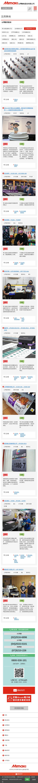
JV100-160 (16, 211)
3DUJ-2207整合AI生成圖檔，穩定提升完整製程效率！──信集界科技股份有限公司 (18, 109)
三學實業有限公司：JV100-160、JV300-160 (17, 387)
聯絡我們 (7, 750)
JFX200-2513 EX (16, 378)
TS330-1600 (16, 263)
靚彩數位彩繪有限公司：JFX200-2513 (15, 443)
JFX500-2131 (30, 377)
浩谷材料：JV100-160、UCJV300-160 (15, 173)
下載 (6, 745)
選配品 (6, 735)
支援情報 (7, 740)
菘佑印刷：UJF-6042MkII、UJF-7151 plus (16, 271)
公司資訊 (7, 760)
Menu (35, 8)
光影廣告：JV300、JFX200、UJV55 (15, 501)
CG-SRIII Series (16, 561)
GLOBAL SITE (7, 8)
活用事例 (7, 725)
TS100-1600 (22, 263)
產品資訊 (7, 720)
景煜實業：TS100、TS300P (12, 220)
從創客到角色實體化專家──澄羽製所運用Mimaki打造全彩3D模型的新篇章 (19, 50)
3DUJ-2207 (16, 100)
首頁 (6, 715)
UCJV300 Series (23, 211)
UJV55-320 (16, 555)
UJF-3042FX (16, 618)
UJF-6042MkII (17, 318)
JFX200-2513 (23, 377)
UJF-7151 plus (22, 319)
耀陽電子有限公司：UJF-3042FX (13, 569)
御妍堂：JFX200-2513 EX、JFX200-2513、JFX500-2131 (19, 329)
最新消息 (7, 755)
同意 (27, 779)
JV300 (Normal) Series (22, 435)
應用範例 (7, 730)
